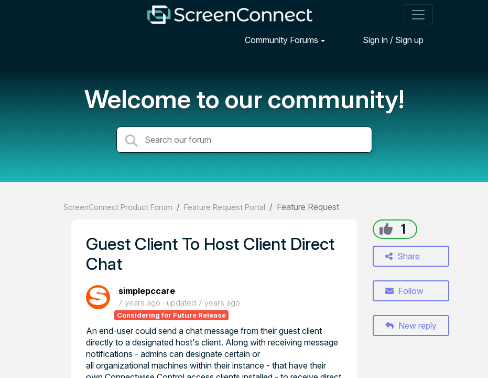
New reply (411, 325)
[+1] (386, 229)
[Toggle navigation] (418, 14)
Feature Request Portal (224, 207)
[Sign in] (385, 39)
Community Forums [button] (281, 40)
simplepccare (146, 291)
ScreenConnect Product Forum (117, 207)
